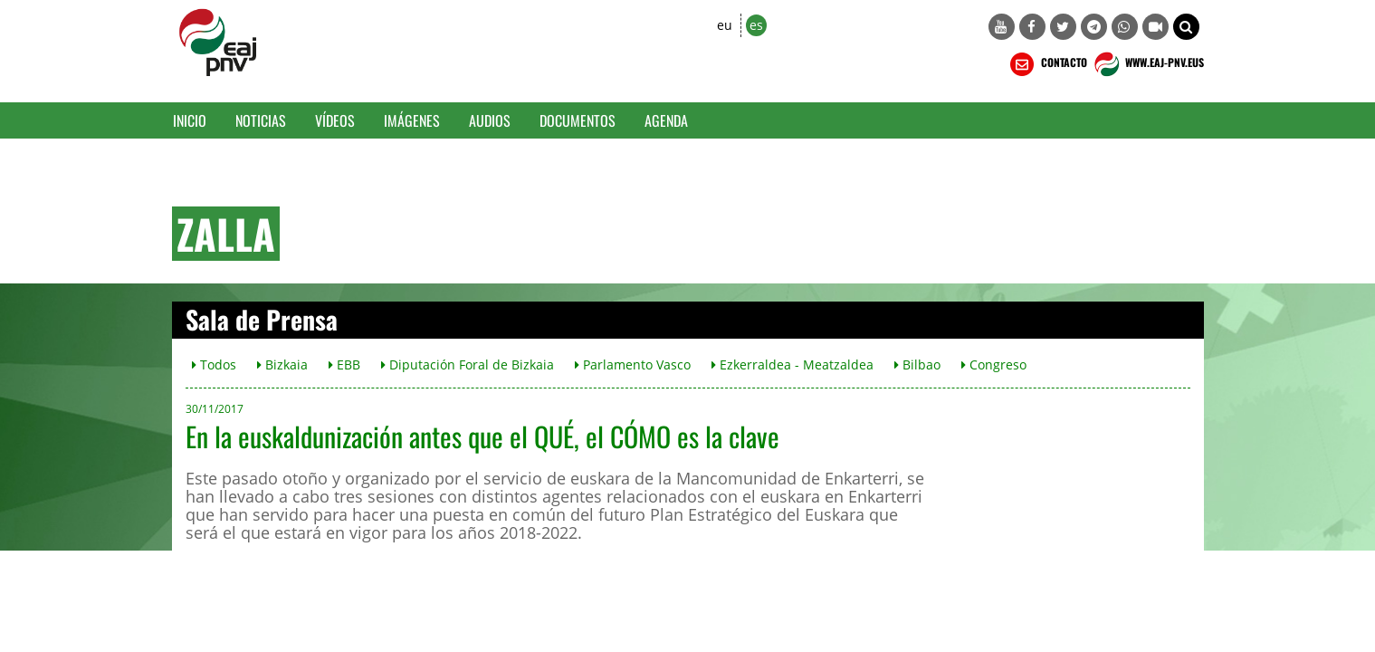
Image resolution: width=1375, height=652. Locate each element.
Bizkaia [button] (282, 364)
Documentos (577, 120)
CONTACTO (1047, 64)
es (756, 25)
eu (724, 25)
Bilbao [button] (917, 364)
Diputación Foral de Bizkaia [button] (467, 364)
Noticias (260, 120)
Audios (490, 120)
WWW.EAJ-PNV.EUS (1147, 64)
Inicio (189, 120)
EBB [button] (344, 364)
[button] (1186, 27)
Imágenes (412, 120)
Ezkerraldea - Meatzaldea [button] (792, 364)
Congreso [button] (993, 364)
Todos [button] (214, 364)
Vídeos (335, 120)
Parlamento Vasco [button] (633, 364)
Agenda (666, 120)
